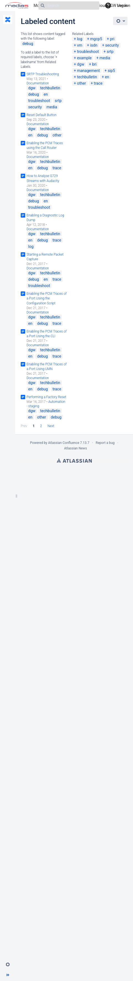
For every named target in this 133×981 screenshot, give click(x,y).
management (88, 70)
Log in (122, 5)
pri (112, 39)
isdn (93, 45)
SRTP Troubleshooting (43, 74)
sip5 (111, 70)
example (84, 58)
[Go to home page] (17, 5)
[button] (7, 964)
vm (79, 45)
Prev (24, 426)
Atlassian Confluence (63, 443)
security (112, 45)
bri (94, 64)
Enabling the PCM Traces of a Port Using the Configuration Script (47, 298)
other (81, 83)
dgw (80, 64)
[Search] (68, 5)
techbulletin (87, 77)
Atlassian (74, 460)
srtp (110, 51)
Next (51, 426)
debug (27, 43)
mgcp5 (96, 39)
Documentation (38, 83)
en (107, 77)
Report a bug (105, 443)
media (105, 58)
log (79, 39)
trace (98, 83)
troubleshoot (88, 51)
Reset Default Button (41, 115)
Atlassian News (75, 448)
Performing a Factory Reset (46, 397)
